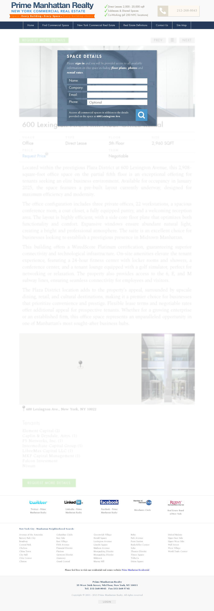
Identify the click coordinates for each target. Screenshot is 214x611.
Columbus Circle (64, 534)
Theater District (138, 551)
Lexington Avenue (103, 541)
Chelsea (23, 548)
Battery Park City (27, 538)
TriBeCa (135, 558)
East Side (60, 538)
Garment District (64, 554)
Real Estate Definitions (135, 25)
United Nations (175, 534)
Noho (133, 534)
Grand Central (63, 561)
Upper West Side (176, 541)
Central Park (25, 544)
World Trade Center (177, 551)
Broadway (23, 541)
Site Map (182, 25)
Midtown (98, 558)
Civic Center (25, 558)
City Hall (23, 554)
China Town (25, 551)
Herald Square (100, 538)
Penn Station (137, 541)
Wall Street (173, 544)
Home (30, 25)
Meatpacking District (103, 551)
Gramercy (61, 558)
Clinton (23, 561)
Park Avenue (137, 538)
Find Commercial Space (55, 25)
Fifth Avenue (62, 544)
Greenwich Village (103, 534)
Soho (133, 548)
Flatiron (60, 551)
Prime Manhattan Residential (135, 570)
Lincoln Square (101, 544)
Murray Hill (99, 561)
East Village (62, 541)
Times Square (137, 554)
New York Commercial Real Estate (96, 25)
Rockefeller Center (140, 544)
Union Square (137, 561)
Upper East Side (175, 538)
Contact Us (162, 25)
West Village (174, 548)
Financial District (64, 548)
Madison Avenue (102, 548)
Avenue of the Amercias (31, 534)
